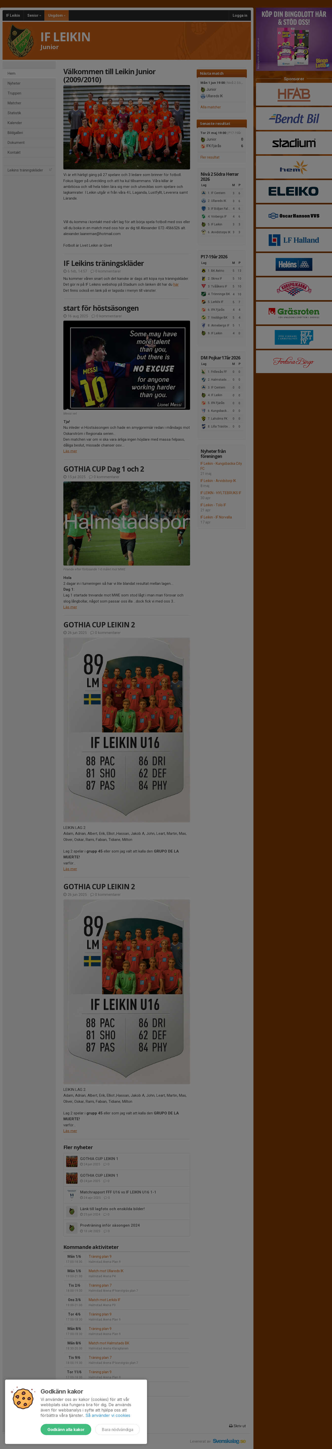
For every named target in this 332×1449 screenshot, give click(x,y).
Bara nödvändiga (117, 1429)
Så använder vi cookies (107, 1415)
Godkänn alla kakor (65, 1429)
